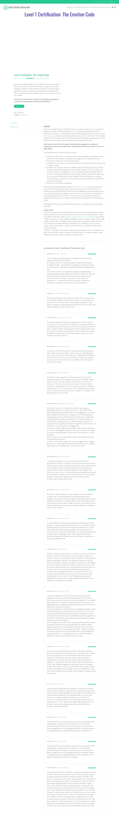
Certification (25, 115)
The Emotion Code (80, 187)
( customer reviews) (41, 78)
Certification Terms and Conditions (81, 217)
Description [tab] (14, 123)
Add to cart (19, 106)
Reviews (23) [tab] (14, 127)
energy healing (50, 136)
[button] (115, 7)
